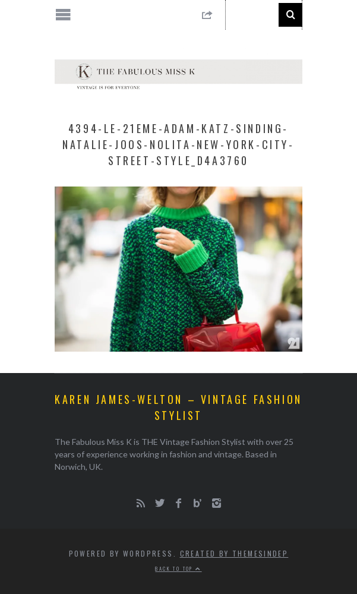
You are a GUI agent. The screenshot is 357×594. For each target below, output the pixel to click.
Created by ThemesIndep (234, 553)
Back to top (178, 568)
